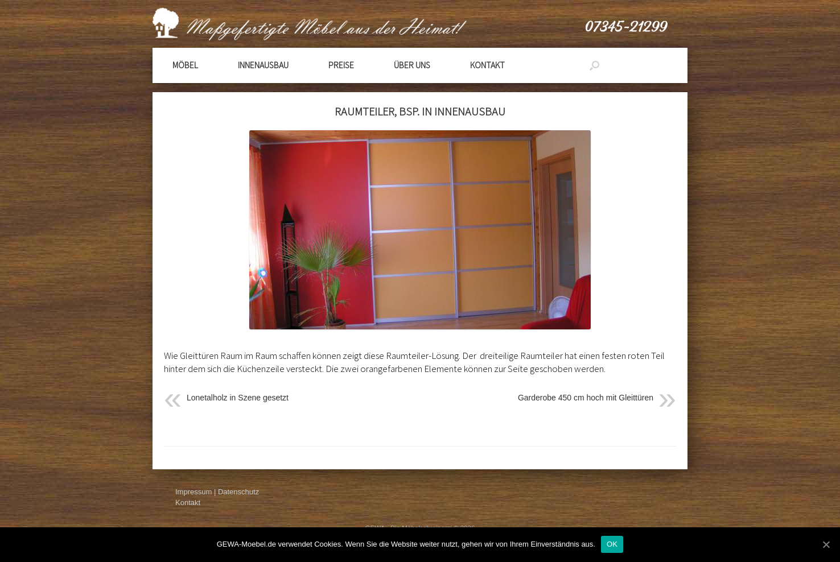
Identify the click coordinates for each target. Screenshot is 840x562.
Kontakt (487, 65)
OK (612, 544)
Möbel (185, 65)
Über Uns (412, 65)
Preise (341, 65)
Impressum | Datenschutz (217, 491)
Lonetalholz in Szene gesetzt (238, 397)
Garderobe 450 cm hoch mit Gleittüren (585, 397)
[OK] (825, 544)
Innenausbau (263, 65)
